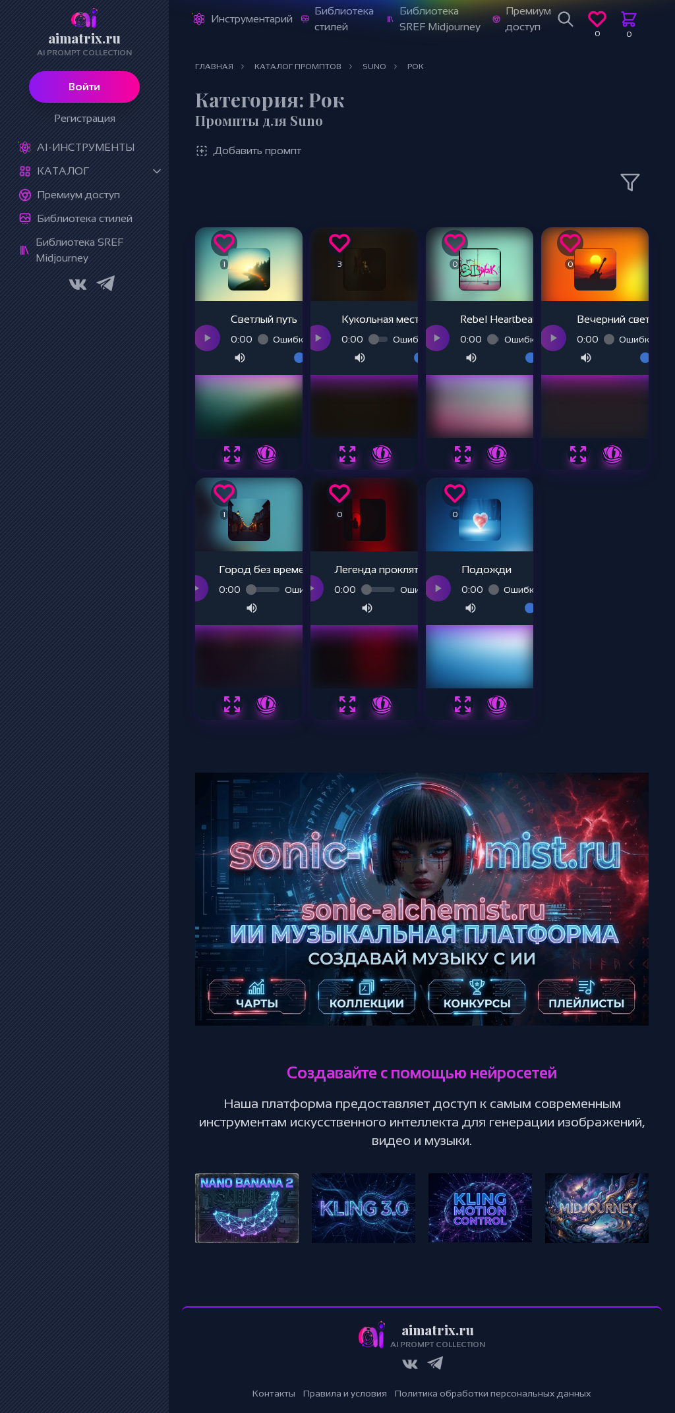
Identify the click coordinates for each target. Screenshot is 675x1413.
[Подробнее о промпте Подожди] (497, 704)
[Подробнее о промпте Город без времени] (266, 704)
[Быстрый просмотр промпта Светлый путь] (232, 453)
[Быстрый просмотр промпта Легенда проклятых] (347, 704)
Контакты (273, 1393)
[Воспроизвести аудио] (207, 338)
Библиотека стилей (84, 218)
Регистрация (84, 118)
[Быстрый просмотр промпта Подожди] (462, 704)
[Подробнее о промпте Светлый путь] (266, 453)
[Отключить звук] (240, 357)
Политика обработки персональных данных (493, 1393)
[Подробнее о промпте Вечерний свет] (612, 453)
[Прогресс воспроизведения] (263, 339)
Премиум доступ (78, 194)
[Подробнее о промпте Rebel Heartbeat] (497, 453)
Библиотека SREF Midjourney (79, 249)
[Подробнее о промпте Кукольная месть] (381, 453)
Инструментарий (252, 18)
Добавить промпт (248, 150)
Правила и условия (345, 1393)
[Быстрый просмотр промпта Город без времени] (232, 704)
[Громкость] (278, 357)
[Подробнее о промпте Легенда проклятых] (381, 704)
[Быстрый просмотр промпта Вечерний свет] (578, 453)
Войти (84, 86)
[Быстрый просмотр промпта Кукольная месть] (347, 453)
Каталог (63, 171)
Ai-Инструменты (85, 147)
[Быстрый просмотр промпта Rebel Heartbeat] (462, 453)
